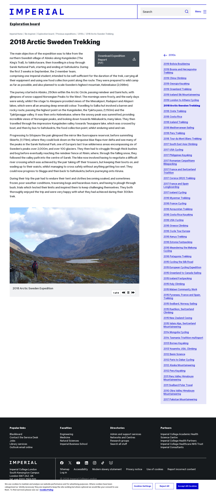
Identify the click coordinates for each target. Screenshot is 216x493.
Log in (63, 472)
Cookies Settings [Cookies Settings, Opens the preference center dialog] (142, 486)
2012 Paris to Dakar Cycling (179, 359)
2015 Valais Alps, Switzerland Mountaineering (180, 325)
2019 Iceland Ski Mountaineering (182, 94)
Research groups (119, 440)
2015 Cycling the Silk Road (178, 261)
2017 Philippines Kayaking (178, 155)
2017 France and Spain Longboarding (176, 185)
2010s (81, 34)
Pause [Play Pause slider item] (128, 292)
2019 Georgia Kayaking (176, 83)
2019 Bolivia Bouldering (177, 63)
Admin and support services (125, 434)
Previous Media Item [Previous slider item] (123, 292)
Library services (18, 444)
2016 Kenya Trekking (175, 236)
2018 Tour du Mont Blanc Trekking (183, 138)
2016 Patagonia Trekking (177, 256)
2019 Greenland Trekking (177, 89)
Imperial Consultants (172, 447)
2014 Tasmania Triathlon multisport (183, 337)
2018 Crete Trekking (175, 111)
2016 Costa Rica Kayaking (178, 214)
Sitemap (64, 469)
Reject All (164, 486)
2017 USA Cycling (173, 149)
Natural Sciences (69, 440)
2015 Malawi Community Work (180, 289)
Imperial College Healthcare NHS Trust (182, 444)
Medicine (65, 437)
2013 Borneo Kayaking (176, 343)
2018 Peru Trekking (174, 133)
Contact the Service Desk (24, 437)
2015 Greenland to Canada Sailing (182, 272)
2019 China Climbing (175, 78)
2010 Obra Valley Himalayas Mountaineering (179, 392)
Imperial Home (16, 34)
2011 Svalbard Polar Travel (178, 385)
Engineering (66, 434)
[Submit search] (187, 11)
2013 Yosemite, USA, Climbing (180, 348)
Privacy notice (134, 469)
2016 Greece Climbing (176, 225)
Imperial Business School (73, 444)
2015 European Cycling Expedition (182, 267)
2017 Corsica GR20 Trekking (179, 178)
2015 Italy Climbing (174, 283)
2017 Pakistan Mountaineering (180, 399)
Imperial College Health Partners (178, 440)
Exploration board (25, 24)
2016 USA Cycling (174, 220)
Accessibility (81, 469)
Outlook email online (21, 447)
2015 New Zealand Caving (178, 317)
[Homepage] (73, 11)
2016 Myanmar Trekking (177, 198)
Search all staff (118, 444)
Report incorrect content (182, 469)
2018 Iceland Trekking (176, 122)
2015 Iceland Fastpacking (178, 278)
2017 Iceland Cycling (175, 192)
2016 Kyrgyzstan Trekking (178, 209)
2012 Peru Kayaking (174, 370)
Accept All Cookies (187, 486)
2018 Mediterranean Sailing (179, 127)
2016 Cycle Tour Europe (177, 231)
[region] (108, 486)
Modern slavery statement (107, 469)
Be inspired (30, 34)
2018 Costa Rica (173, 116)
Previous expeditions (66, 34)
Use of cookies (155, 469)
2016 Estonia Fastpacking (178, 242)
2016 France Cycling (175, 203)
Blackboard (16, 434)
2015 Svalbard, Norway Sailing (180, 303)
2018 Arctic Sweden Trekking (100, 34)
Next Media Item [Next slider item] (132, 292)
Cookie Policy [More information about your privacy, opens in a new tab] (46, 490)
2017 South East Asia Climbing (180, 144)
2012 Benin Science (174, 354)
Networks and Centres (122, 437)
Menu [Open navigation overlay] (200, 11)
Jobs (12, 440)
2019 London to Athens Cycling (181, 100)
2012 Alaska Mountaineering (179, 365)
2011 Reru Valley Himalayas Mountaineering (179, 378)
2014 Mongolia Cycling (176, 332)
